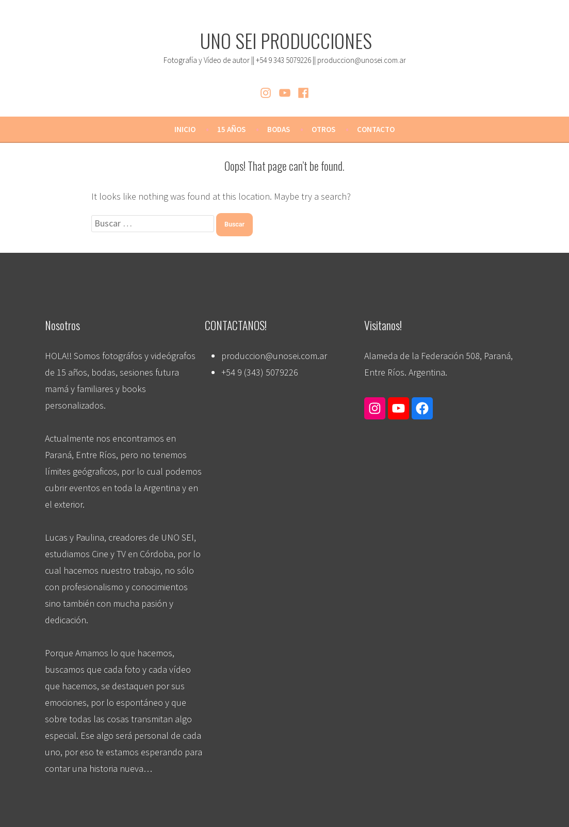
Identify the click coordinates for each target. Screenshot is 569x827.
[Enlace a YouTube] (398, 408)
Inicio (185, 129)
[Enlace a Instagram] (374, 408)
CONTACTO (376, 129)
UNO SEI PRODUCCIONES (286, 40)
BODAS (278, 129)
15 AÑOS (231, 129)
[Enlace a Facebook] (422, 408)
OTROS (323, 129)
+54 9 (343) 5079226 (259, 372)
